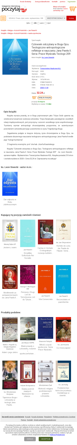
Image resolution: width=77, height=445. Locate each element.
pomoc (62, 2)
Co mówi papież (63, 348)
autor (42, 23)
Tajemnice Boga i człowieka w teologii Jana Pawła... (10, 401)
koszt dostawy (25, 2)
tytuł (49, 23)
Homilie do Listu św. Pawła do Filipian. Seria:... (63, 248)
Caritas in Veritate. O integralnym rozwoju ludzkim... (45, 250)
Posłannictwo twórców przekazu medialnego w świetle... (63, 392)
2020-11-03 (44, 88)
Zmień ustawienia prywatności (45, 420)
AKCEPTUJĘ (45, 439)
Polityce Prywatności (57, 435)
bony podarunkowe (42, 2)
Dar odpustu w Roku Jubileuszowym (10, 202)
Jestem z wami (9, 247)
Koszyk (28, 417)
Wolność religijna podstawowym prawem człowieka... (45, 392)
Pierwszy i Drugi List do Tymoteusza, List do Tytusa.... (27, 296)
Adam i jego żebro (10, 352)
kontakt (55, 2)
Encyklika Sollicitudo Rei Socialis (28, 255)
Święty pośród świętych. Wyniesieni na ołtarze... (28, 393)
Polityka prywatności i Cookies (64, 417)
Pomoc (23, 420)
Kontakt (30, 420)
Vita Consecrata (45, 299)
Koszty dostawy (37, 417)
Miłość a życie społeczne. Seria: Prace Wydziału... (45, 347)
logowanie (71, 2)
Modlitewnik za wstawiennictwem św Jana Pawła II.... (10, 295)
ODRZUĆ (30, 439)
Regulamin (48, 417)
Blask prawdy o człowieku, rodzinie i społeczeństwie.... (27, 350)
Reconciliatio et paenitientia (63, 300)
